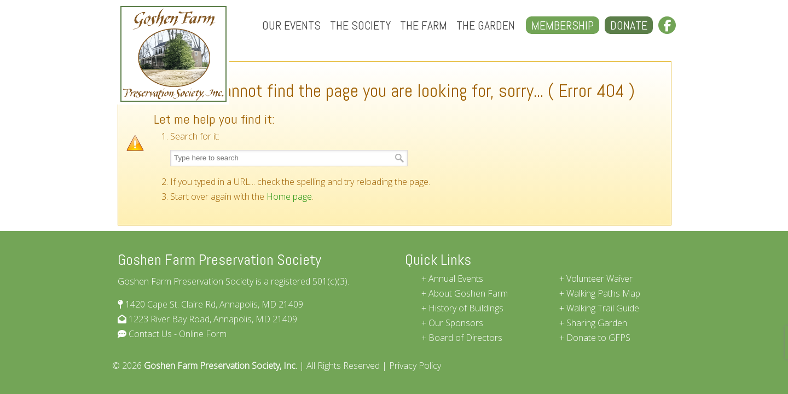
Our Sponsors (455, 323)
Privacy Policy (415, 366)
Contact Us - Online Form (176, 334)
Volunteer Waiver (599, 279)
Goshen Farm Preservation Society (173, 54)
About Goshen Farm (468, 293)
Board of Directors (465, 338)
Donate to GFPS (598, 338)
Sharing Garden (596, 323)
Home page (289, 196)
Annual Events (455, 279)
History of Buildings (465, 308)
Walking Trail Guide (602, 308)
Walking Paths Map (603, 293)
